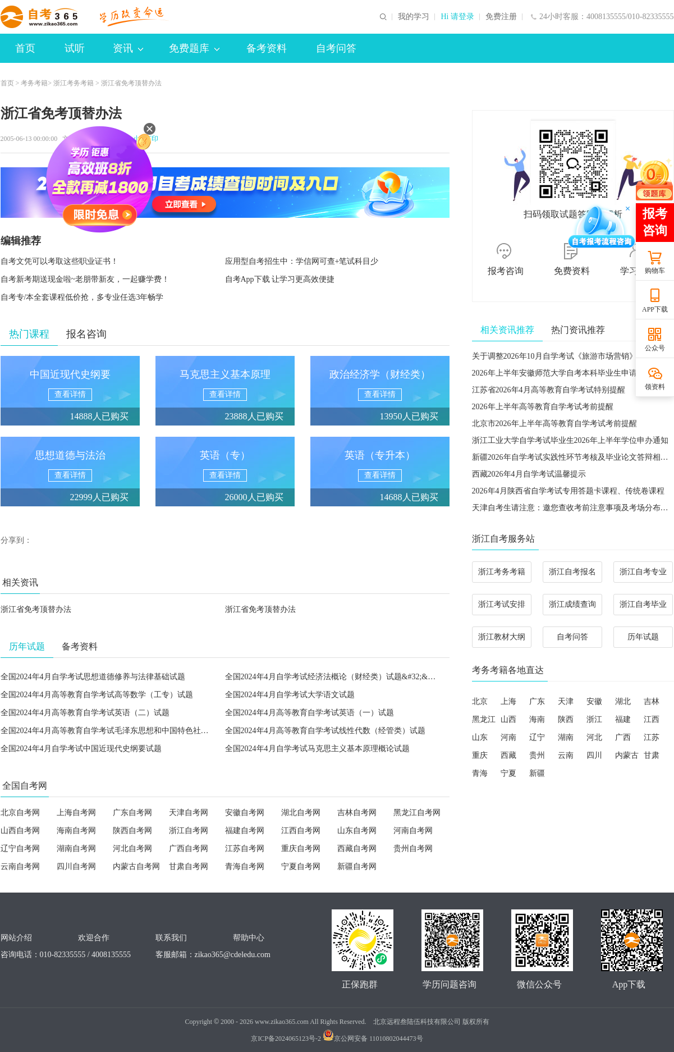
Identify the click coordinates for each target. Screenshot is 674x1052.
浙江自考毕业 (643, 604)
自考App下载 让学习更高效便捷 (280, 279)
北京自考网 (20, 812)
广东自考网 (132, 812)
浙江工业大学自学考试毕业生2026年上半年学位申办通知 (570, 440)
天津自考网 (188, 812)
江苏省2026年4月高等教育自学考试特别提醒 (548, 390)
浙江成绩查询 (572, 604)
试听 (75, 48)
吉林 (651, 701)
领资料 (655, 387)
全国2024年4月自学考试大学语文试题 (290, 694)
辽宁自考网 (20, 848)
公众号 (655, 348)
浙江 (594, 719)
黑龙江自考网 (417, 812)
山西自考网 (20, 830)
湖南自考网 (76, 848)
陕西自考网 (132, 830)
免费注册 (501, 17)
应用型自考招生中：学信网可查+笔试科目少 (302, 261)
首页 (25, 48)
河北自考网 (132, 848)
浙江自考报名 (572, 572)
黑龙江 (484, 719)
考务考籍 (34, 83)
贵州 (537, 755)
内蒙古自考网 (136, 866)
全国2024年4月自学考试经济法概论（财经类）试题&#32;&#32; (333, 677)
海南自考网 (76, 830)
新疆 (537, 773)
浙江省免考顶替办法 (36, 609)
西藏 (508, 755)
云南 (566, 755)
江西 (651, 719)
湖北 (623, 701)
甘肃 (651, 755)
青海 (480, 773)
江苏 (651, 737)
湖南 (566, 737)
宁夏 (508, 773)
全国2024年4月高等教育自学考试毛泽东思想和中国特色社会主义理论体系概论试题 (144, 730)
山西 (508, 719)
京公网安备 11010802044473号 (373, 1038)
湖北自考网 (300, 812)
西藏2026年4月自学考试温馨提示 (529, 474)
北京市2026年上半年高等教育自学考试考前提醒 (554, 423)
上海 (508, 701)
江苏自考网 (244, 848)
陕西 (566, 719)
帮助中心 (248, 938)
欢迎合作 (93, 938)
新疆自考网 (357, 866)
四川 (594, 755)
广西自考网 (188, 848)
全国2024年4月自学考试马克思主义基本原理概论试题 (317, 748)
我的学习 (413, 17)
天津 (566, 701)
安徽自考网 (244, 812)
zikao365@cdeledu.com (232, 954)
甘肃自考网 (188, 866)
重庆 (480, 755)
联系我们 (171, 938)
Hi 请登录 (457, 17)
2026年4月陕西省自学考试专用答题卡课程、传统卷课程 (568, 491)
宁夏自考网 (300, 866)
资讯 (128, 48)
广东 (537, 701)
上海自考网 (76, 812)
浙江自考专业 (643, 572)
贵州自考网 (413, 848)
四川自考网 (76, 866)
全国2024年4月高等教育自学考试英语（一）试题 (309, 712)
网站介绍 (16, 938)
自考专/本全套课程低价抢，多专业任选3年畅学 (82, 297)
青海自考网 (244, 866)
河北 (594, 737)
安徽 (594, 701)
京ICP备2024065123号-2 (286, 1038)
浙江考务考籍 (73, 83)
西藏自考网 (357, 848)
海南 (537, 719)
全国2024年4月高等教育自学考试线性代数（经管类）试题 (325, 730)
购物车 (655, 271)
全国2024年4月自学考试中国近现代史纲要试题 (81, 748)
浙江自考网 (188, 830)
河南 (508, 737)
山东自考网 (357, 830)
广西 (623, 737)
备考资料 (266, 48)
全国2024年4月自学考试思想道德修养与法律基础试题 (93, 677)
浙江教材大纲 (501, 637)
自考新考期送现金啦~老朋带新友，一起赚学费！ (85, 279)
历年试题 (643, 637)
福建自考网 (244, 830)
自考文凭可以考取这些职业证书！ (59, 261)
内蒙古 (627, 755)
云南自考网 (20, 866)
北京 (480, 701)
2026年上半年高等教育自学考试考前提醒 (542, 406)
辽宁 (537, 737)
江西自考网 (300, 830)
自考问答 (336, 48)
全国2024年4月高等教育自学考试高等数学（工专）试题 (97, 694)
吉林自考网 (357, 812)
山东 (480, 737)
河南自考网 (413, 830)
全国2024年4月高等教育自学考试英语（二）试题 (85, 712)
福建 (623, 719)
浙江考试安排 (501, 604)
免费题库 (194, 48)
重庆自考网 (300, 848)
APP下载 (655, 309)
